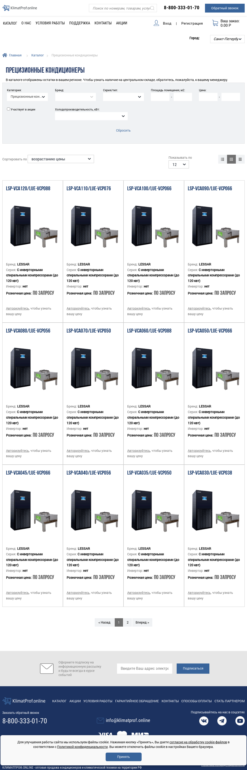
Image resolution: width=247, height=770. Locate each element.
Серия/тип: (110, 90)
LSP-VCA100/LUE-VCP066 (149, 183)
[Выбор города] (227, 39)
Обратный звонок (224, 8)
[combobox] (27, 97)
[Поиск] (123, 8)
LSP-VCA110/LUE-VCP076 (89, 183)
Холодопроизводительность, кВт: (77, 109)
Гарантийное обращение (137, 695)
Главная (15, 55)
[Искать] (152, 8)
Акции (121, 23)
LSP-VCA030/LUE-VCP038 (210, 467)
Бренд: (59, 90)
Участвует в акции (23, 109)
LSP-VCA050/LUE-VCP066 (210, 325)
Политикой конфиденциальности (82, 746)
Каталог (37, 55)
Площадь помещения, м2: (168, 90)
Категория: (14, 90)
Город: (194, 38)
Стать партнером (229, 695)
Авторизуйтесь (17, 303)
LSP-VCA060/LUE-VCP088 (149, 325)
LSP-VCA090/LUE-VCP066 (210, 183)
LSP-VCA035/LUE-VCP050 (149, 467)
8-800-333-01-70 (181, 7)
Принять (123, 757)
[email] (144, 663)
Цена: (202, 90)
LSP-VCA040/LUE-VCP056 (89, 467)
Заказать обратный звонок (20, 707)
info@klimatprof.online (128, 715)
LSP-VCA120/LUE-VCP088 (28, 183)
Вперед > (142, 617)
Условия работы (50, 23)
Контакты (103, 23)
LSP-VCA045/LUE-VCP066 (28, 467)
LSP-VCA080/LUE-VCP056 (28, 325)
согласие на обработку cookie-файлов (198, 742)
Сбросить (123, 130)
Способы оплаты (196, 695)
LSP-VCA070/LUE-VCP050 (89, 325)
